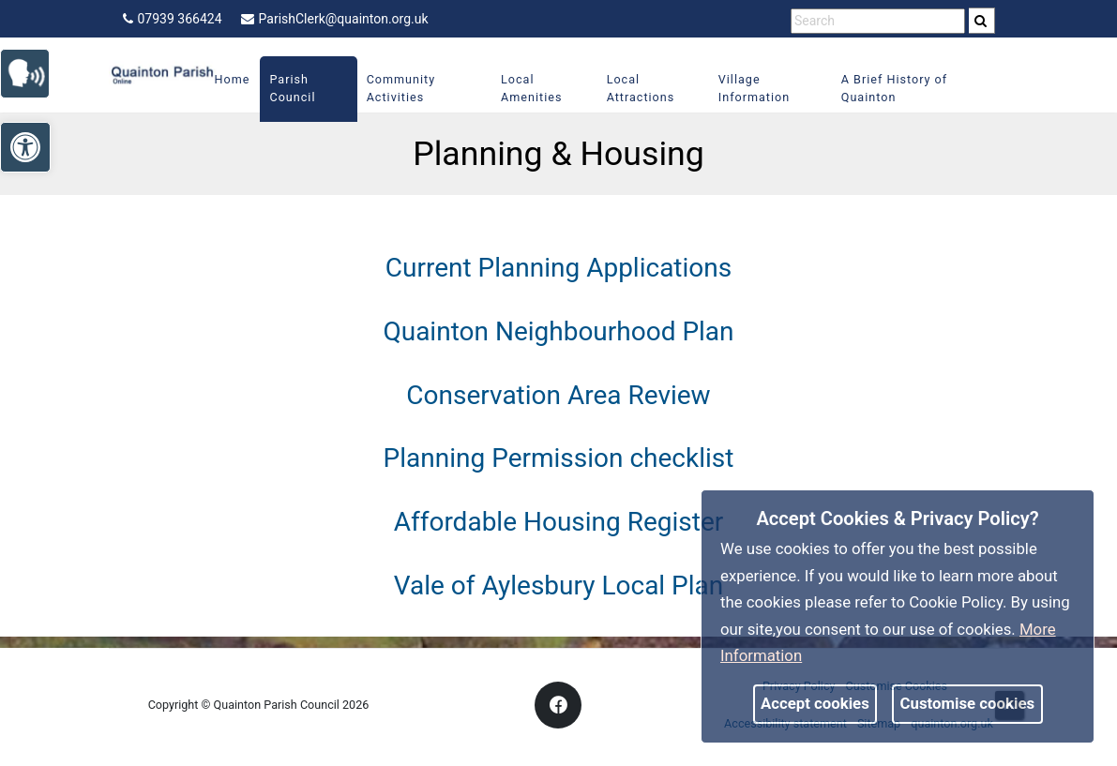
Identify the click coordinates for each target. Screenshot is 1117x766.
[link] (33, 72)
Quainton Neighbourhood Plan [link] (558, 331)
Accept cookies (815, 703)
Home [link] (232, 79)
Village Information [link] (754, 88)
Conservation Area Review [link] (558, 395)
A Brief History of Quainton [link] (894, 88)
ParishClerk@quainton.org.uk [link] (335, 18)
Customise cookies (967, 703)
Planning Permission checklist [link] (559, 458)
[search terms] (878, 21)
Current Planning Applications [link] (558, 267)
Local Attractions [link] (641, 88)
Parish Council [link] (292, 88)
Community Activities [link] (401, 88)
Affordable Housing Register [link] (559, 521)
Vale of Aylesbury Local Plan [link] (559, 585)
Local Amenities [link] (531, 88)
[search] (982, 21)
